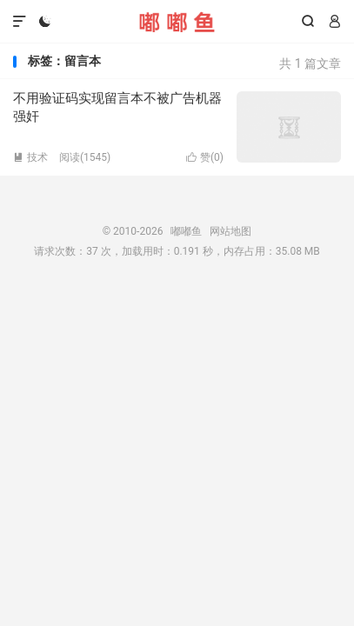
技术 (30, 157)
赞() (205, 157)
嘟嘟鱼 (177, 21)
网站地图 (230, 231)
